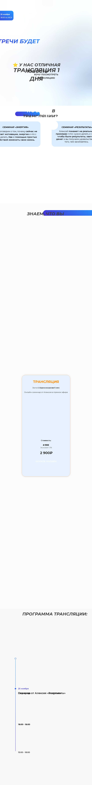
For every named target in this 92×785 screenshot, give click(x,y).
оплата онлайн (46, 461)
